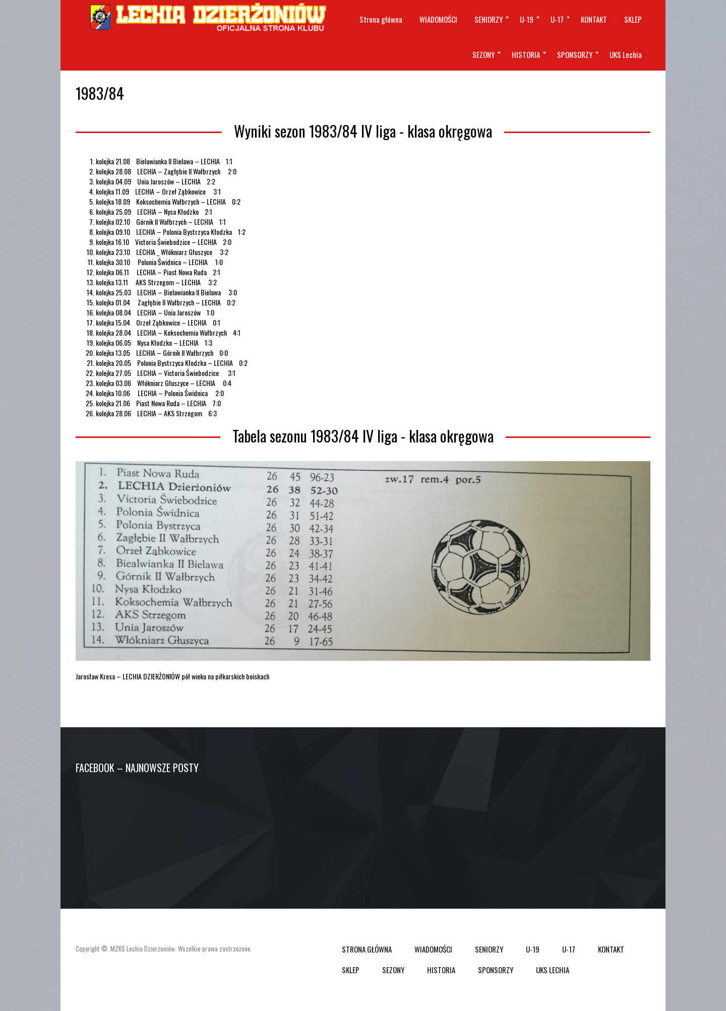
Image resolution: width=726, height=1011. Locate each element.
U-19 (532, 949)
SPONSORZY (495, 969)
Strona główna (367, 949)
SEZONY (393, 969)
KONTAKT (611, 949)
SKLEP (350, 969)
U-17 (568, 949)
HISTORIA (441, 969)
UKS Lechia (552, 969)
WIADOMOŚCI (433, 949)
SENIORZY (489, 949)
